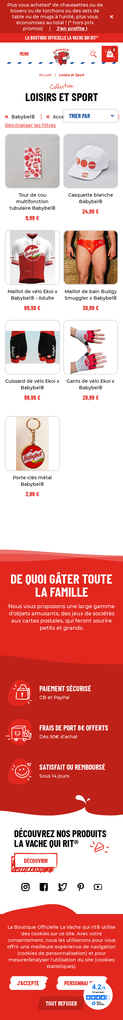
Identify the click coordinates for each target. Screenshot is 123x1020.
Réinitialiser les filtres (30, 125)
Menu (24, 54)
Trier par (91, 115)
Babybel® (23, 117)
